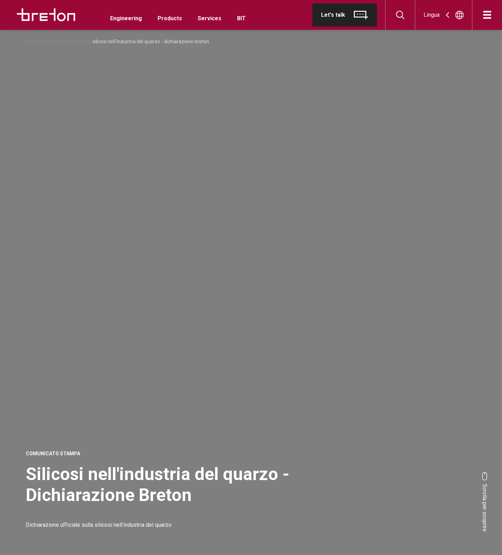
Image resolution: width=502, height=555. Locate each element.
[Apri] (487, 15)
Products (170, 18)
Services (209, 18)
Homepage (38, 41)
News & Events (71, 41)
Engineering (126, 18)
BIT (241, 18)
